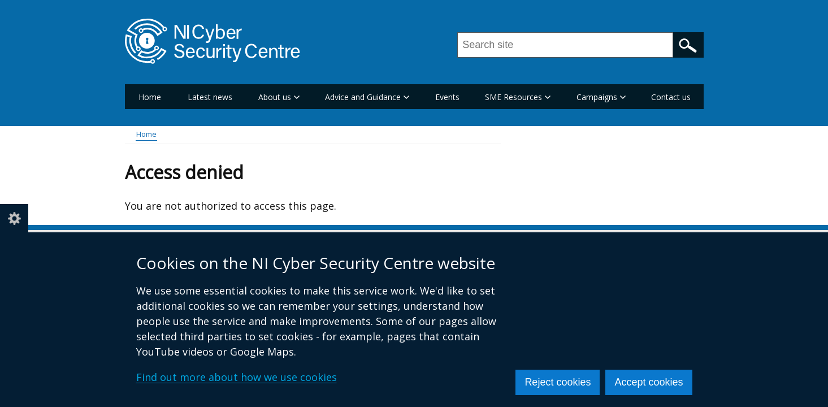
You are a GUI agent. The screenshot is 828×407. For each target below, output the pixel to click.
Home (149, 97)
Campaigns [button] (601, 97)
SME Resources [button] (517, 97)
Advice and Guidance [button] (367, 97)
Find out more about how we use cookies (236, 377)
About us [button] (279, 97)
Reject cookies (557, 382)
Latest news (210, 97)
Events (447, 97)
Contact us (671, 97)
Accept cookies (648, 382)
